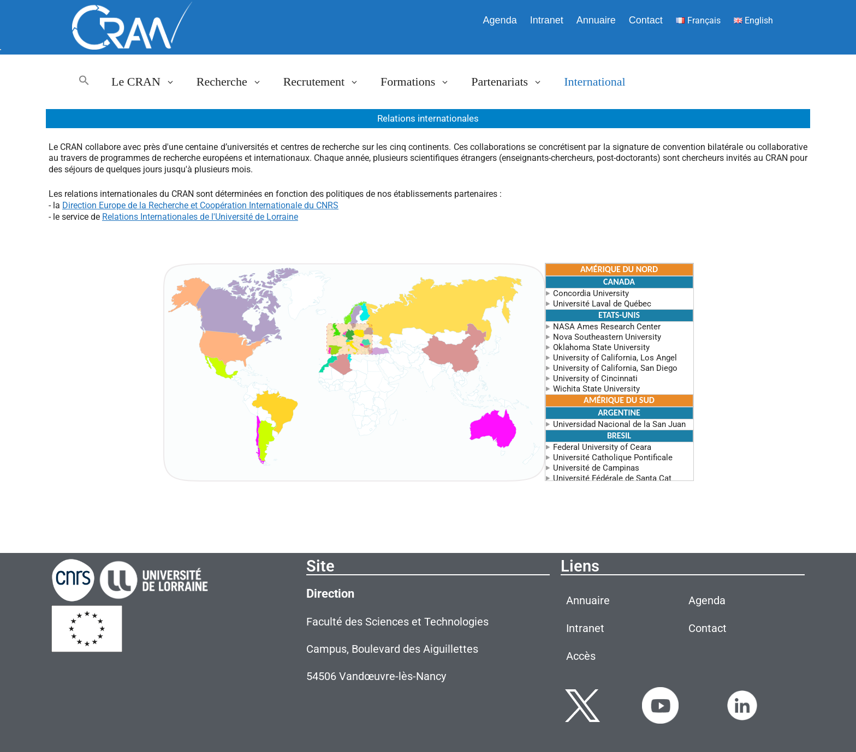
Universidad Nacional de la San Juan (615, 424)
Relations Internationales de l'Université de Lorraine (200, 217)
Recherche (234, 82)
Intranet (546, 20)
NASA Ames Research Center (603, 327)
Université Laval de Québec (598, 304)
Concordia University (587, 293)
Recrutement (326, 82)
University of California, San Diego (611, 368)
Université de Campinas (592, 468)
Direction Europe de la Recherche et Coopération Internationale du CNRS (200, 205)
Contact (646, 20)
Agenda (500, 20)
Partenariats (512, 82)
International (594, 81)
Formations (420, 82)
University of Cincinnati (591, 378)
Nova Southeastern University (603, 337)
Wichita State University (592, 389)
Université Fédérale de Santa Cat (608, 478)
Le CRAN (148, 82)
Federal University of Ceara (598, 447)
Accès (581, 656)
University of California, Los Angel (611, 358)
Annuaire (596, 20)
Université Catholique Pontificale (609, 457)
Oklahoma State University (597, 347)
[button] (84, 81)
